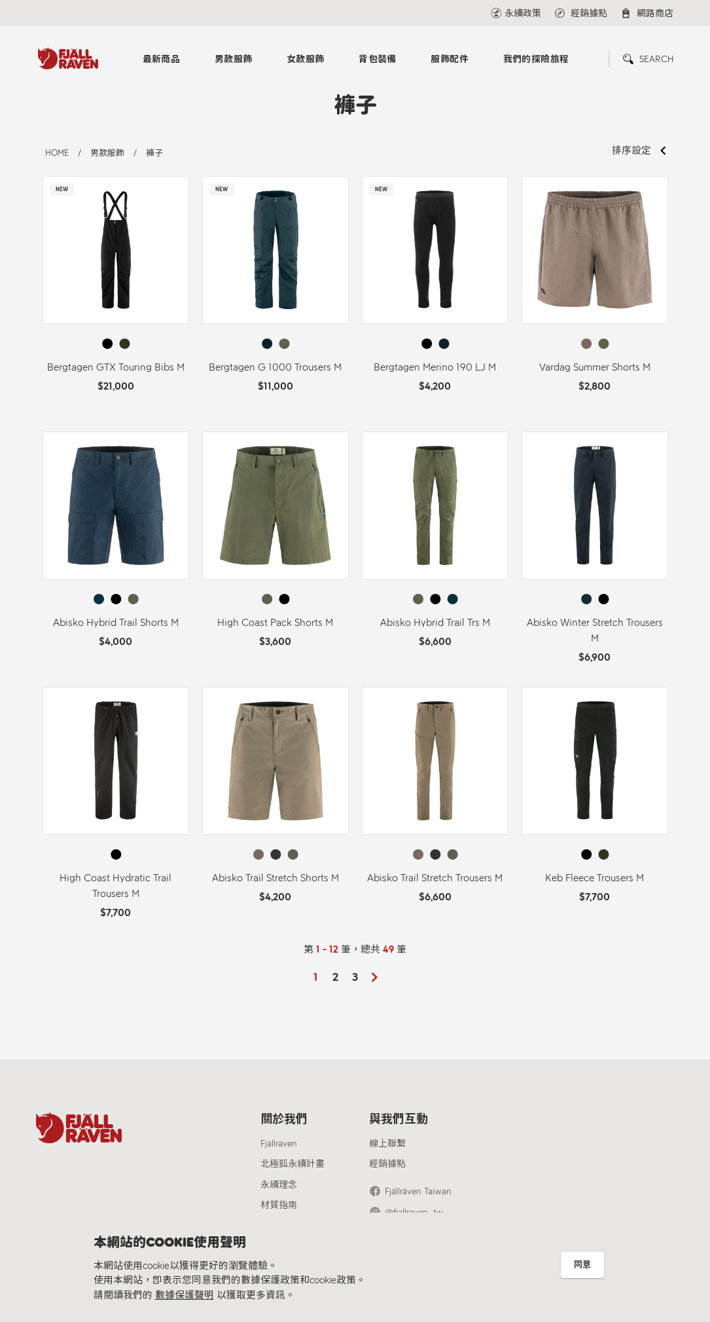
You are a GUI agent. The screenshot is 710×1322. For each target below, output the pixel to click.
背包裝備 (378, 59)
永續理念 (278, 1184)
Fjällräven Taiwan (418, 1191)
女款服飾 (306, 59)
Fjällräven (278, 1143)
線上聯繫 (387, 1143)
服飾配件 (450, 59)
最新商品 (162, 59)
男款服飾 (234, 59)
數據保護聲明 (184, 1295)
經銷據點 (387, 1163)
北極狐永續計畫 (292, 1163)
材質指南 (278, 1205)
